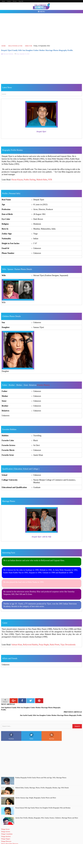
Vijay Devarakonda (67, 645)
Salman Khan (16, 645)
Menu (41, 11)
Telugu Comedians (6, 828)
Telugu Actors (5, 823)
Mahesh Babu (41, 180)
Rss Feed (51, 730)
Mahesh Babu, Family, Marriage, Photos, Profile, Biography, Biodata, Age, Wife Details (42, 782)
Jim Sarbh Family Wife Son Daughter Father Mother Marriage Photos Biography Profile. (63, 709)
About (3, 1)
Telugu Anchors (6, 831)
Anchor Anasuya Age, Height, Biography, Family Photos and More (35, 792)
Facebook (11, 730)
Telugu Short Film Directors (9, 838)
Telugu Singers (5, 833)
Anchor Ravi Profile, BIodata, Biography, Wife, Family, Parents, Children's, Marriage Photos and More (46, 812)
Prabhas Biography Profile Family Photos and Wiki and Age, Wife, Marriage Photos (40, 772)
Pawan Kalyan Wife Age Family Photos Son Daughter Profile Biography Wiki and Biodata (42, 802)
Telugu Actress (5, 826)
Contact (9, 1)
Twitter (31, 730)
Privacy (15, 1)
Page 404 (21, 1)
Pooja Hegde (44, 645)
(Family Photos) (43, 385)
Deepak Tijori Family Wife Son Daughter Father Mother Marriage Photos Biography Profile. (37, 50)
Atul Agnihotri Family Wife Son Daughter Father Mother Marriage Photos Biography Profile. (21, 709)
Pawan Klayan (17, 180)
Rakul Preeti (54, 645)
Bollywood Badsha (30, 645)
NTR (50, 180)
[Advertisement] (41, 29)
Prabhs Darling (29, 180)
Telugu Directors (6, 836)
